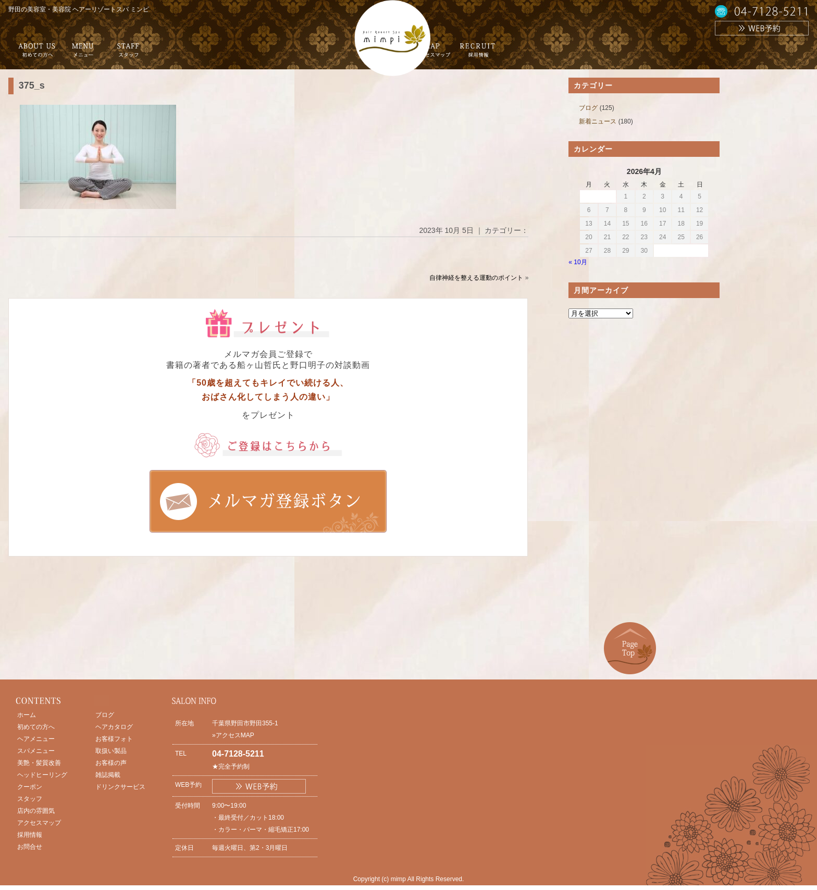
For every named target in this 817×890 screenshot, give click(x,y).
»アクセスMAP (233, 735)
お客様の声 (111, 763)
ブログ (588, 108)
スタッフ (29, 798)
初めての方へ (36, 727)
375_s (32, 85)
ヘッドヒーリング (42, 774)
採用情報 (29, 834)
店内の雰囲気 (36, 810)
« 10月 (577, 262)
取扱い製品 (111, 751)
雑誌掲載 (107, 774)
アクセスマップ (39, 822)
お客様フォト (114, 739)
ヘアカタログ (114, 727)
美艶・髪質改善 (39, 763)
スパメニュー (36, 751)
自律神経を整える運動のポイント (476, 277)
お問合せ (29, 846)
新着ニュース (597, 121)
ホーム (26, 715)
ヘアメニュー (36, 739)
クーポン (29, 786)
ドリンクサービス (120, 786)
